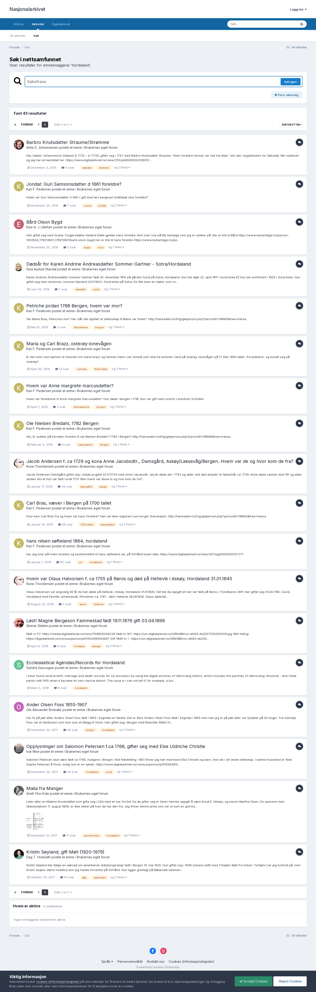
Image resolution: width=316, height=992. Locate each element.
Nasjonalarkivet (27, 9)
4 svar (68, 167)
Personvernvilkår (130, 961)
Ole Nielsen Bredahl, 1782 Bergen (62, 423)
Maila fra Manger (44, 788)
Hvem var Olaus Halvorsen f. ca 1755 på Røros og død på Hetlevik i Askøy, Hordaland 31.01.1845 (129, 578)
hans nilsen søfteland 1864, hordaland (66, 541)
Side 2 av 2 (63, 124)
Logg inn (298, 9)
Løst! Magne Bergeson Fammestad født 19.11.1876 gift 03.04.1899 (95, 620)
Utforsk (18, 24)
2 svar (69, 247)
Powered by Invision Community (158, 967)
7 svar (69, 205)
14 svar (67, 877)
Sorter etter (292, 124)
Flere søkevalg (287, 95)
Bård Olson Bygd (44, 222)
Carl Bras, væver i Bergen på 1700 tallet (68, 503)
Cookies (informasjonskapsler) (192, 961)
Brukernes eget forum (100, 147)
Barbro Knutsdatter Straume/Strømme (67, 142)
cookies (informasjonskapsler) (57, 981)
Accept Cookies (253, 981)
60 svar (63, 562)
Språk (107, 961)
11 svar (69, 835)
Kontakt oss (155, 961)
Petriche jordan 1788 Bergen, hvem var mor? (74, 305)
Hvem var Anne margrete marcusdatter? (70, 385)
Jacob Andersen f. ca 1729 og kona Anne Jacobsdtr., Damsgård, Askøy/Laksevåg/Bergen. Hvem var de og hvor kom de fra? (159, 461)
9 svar (64, 444)
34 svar (65, 486)
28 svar (65, 524)
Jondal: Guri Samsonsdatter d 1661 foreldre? (73, 184)
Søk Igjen (290, 82)
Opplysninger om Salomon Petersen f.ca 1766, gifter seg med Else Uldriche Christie (115, 746)
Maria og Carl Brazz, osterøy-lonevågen (68, 343)
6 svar (59, 646)
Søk (36, 35)
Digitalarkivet (61, 24)
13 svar (62, 369)
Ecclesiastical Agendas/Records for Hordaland (75, 662)
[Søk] (250, 24)
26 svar (70, 730)
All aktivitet (17, 35)
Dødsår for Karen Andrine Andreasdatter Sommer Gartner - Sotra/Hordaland (108, 264)
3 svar (59, 327)
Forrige (27, 124)
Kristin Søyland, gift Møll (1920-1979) (65, 852)
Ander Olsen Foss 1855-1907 (56, 704)
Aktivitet (38, 26)
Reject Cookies (290, 981)
